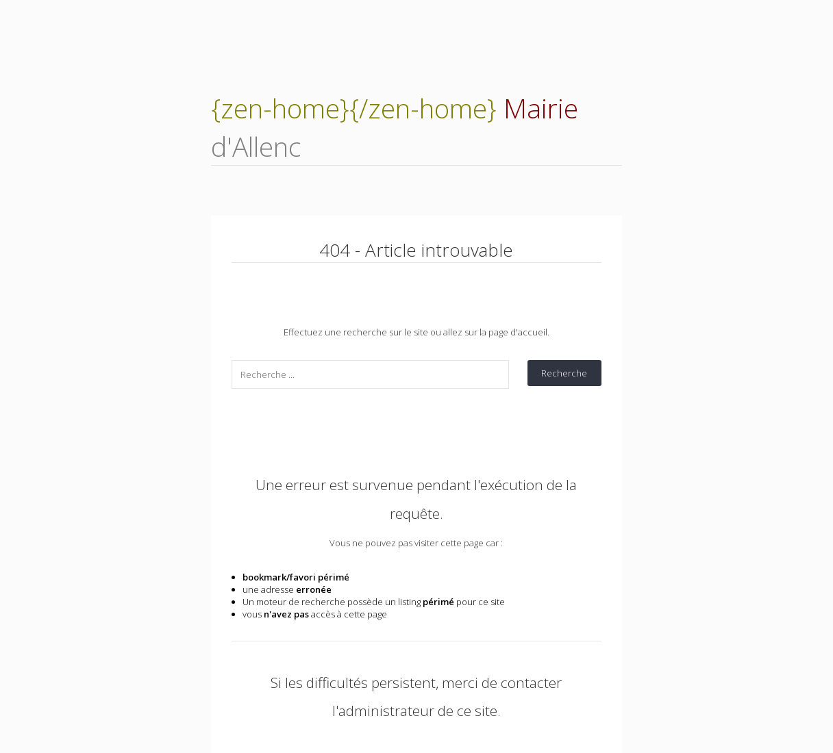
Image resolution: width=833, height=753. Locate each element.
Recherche (564, 373)
